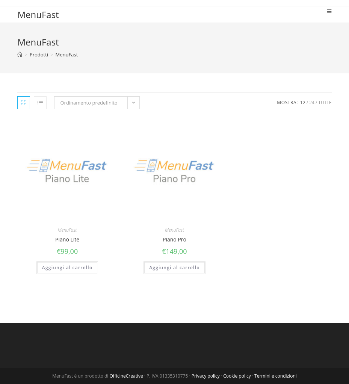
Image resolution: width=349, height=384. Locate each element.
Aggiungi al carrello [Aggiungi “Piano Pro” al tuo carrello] (174, 267)
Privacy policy (206, 376)
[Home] (19, 54)
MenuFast (38, 14)
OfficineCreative (126, 376)
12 (302, 102)
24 (311, 102)
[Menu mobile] (329, 11)
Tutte (324, 102)
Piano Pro (174, 239)
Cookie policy (237, 376)
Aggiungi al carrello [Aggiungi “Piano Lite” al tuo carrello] (67, 267)
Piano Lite (67, 239)
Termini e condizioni (275, 376)
